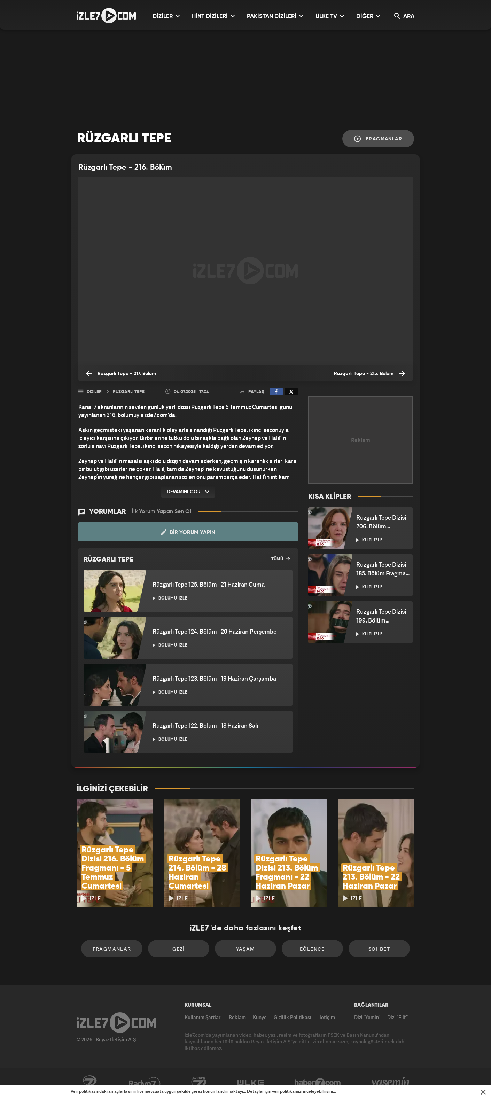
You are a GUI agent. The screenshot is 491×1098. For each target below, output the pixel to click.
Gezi (178, 948)
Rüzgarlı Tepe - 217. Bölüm (121, 373)
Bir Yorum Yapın (188, 532)
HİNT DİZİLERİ (213, 16)
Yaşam (245, 948)
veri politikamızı (287, 1091)
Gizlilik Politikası (292, 1017)
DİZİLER (166, 16)
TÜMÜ (280, 559)
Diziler (94, 391)
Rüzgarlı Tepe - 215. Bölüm (369, 373)
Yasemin (391, 1083)
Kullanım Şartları (203, 1017)
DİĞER (368, 16)
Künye (260, 1017)
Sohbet (379, 948)
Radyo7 (145, 1083)
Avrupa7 (198, 1083)
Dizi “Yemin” (367, 1017)
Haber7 (318, 1083)
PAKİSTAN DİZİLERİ (275, 16)
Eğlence (312, 948)
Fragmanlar (378, 139)
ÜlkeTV (250, 1083)
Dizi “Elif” (397, 1017)
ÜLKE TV (329, 16)
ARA (404, 16)
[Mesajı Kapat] (483, 1092)
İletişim (326, 1017)
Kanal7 (89, 1083)
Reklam (237, 1017)
